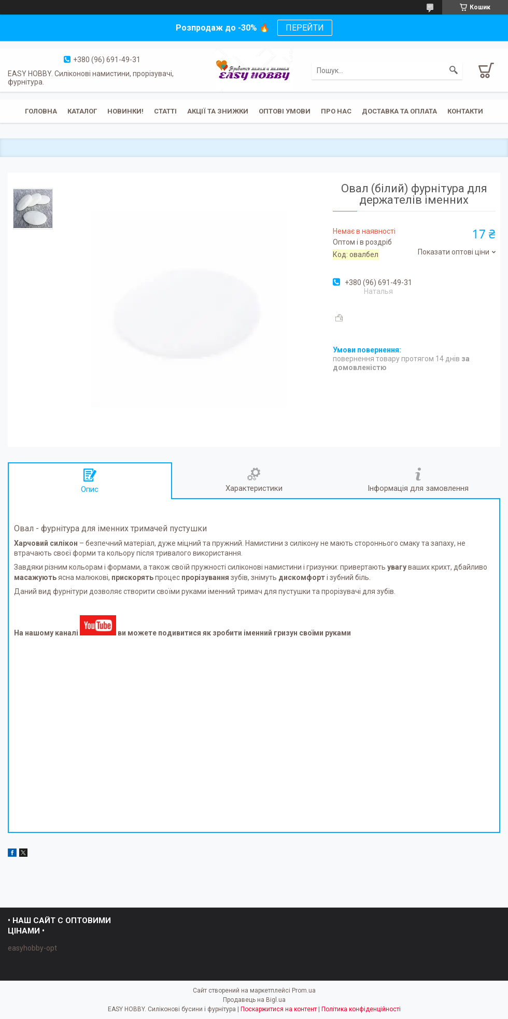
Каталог (82, 111)
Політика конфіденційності (361, 1009)
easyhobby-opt (32, 948)
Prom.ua (304, 990)
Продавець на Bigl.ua (254, 999)
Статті (165, 111)
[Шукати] (453, 70)
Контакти (465, 111)
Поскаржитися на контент (279, 1009)
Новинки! (125, 111)
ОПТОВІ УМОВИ (285, 111)
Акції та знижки (217, 111)
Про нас (336, 111)
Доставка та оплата (399, 111)
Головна (41, 111)
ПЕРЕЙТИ (305, 28)
